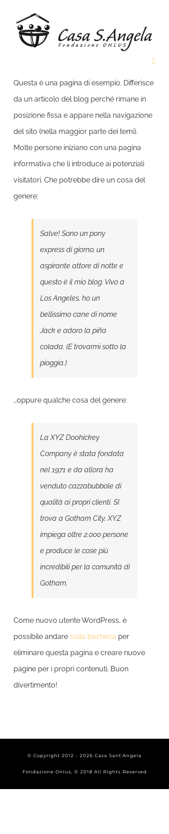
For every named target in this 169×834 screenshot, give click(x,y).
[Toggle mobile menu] (153, 61)
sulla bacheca (93, 636)
